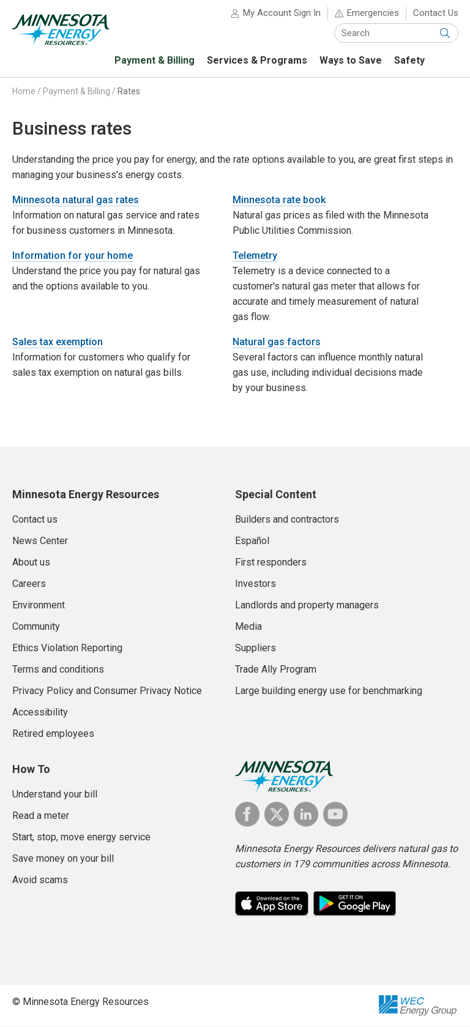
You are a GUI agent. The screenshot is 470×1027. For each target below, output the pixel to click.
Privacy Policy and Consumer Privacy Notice (107, 691)
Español (252, 541)
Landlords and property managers (307, 605)
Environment (38, 605)
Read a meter (40, 816)
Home (23, 92)
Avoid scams (40, 880)
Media (248, 627)
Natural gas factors (277, 342)
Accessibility (40, 713)
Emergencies (372, 13)
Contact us (35, 520)
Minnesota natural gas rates (75, 200)
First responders (271, 563)
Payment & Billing (76, 92)
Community (36, 627)
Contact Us (435, 13)
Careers (29, 584)
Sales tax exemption (57, 342)
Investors (255, 584)
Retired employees (53, 734)
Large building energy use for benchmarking (328, 691)
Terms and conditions (58, 670)
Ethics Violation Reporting (67, 648)
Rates (129, 92)
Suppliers (255, 648)
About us (31, 563)
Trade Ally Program (275, 670)
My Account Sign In (281, 13)
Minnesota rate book (279, 200)
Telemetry (255, 256)
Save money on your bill (63, 859)
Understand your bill (54, 795)
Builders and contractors (287, 520)
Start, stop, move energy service (81, 837)
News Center (40, 541)
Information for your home (72, 256)
